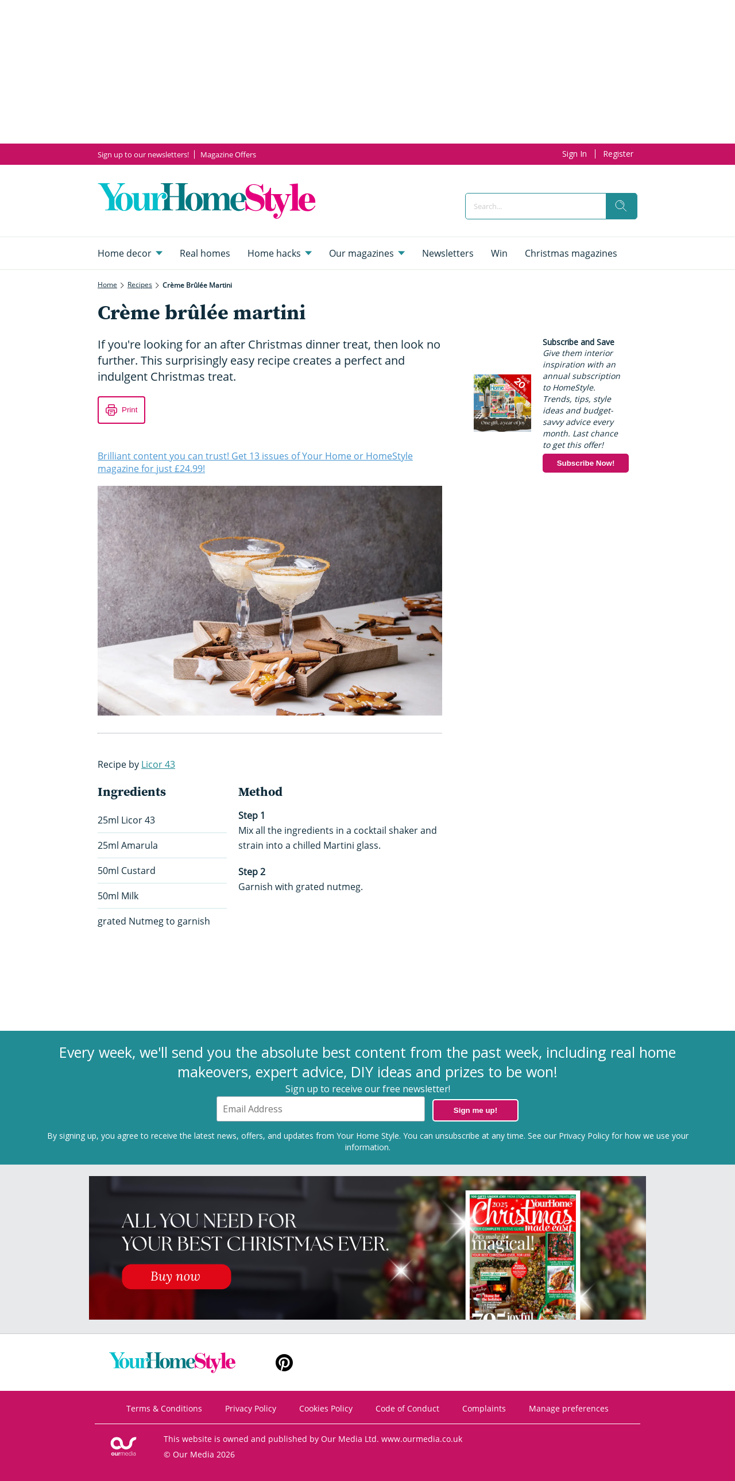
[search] (621, 206)
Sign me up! (475, 1110)
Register (618, 153)
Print (129, 409)
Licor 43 (158, 764)
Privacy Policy (584, 1135)
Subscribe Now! (586, 463)
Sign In (574, 153)
